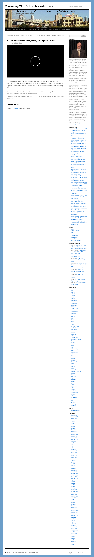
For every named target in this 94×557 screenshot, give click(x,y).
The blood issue (74, 392)
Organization (29, 92)
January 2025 (74, 433)
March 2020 (73, 525)
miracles (73, 365)
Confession (73, 313)
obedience (73, 373)
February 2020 (74, 527)
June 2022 (73, 481)
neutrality (73, 366)
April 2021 (73, 504)
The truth (73, 394)
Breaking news (74, 303)
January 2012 (74, 543)
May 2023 (73, 465)
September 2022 (74, 478)
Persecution (73, 376)
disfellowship (74, 319)
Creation (73, 315)
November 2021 (74, 493)
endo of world (74, 329)
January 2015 (74, 533)
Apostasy (73, 295)
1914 (72, 289)
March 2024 (73, 449)
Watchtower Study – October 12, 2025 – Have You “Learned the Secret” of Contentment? (79, 192)
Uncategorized (36, 92)
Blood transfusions (75, 302)
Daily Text (73, 316)
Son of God (73, 391)
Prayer (72, 378)
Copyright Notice (42, 29)
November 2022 (74, 475)
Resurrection (73, 384)
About (25, 29)
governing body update (76, 339)
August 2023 (73, 460)
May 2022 (73, 483)
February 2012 (74, 541)
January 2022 (74, 489)
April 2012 (73, 539)
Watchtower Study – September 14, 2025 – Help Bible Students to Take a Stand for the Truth (79, 208)
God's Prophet (74, 336)
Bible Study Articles (18, 29)
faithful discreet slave (75, 331)
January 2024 (74, 452)
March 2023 (73, 468)
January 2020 (74, 528)
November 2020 (74, 512)
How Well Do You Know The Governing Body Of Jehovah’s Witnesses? (79, 264)
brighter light (74, 305)
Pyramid (73, 382)
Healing (72, 340)
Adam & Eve (74, 292)
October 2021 (74, 494)
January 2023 (74, 471)
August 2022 (73, 480)
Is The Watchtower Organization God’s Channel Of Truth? (78, 260)
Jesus (24, 92)
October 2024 (74, 438)
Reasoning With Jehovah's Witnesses (29, 6)
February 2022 (74, 488)
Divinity (72, 321)
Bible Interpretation (75, 298)
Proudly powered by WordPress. (78, 552)
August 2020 (73, 517)
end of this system (75, 326)
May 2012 (73, 538)
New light (73, 368)
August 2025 (73, 421)
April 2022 (73, 484)
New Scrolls (73, 370)
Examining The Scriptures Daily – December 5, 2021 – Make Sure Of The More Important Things (79, 247)
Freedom (73, 332)
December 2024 (74, 434)
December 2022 (74, 473)
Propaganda (73, 379)
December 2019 (74, 530)
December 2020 (74, 510)
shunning (73, 389)
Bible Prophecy (74, 300)
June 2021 (73, 501)
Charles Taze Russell (75, 310)
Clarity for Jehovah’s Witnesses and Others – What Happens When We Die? (78, 133)
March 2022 (73, 486)
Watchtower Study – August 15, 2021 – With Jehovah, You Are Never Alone (79, 252)
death (72, 318)
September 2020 (74, 515)
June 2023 (73, 463)
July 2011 (73, 544)
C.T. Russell (73, 306)
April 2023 (73, 467)
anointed (73, 294)
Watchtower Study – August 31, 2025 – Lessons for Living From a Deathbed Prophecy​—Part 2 (79, 218)
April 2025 (73, 428)
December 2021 (74, 491)
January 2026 (74, 415)
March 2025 (73, 429)
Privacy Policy (33, 29)
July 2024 (73, 442)
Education (73, 323)
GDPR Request (66, 29)
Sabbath (72, 387)
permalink (35, 93)
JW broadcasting (74, 349)
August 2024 (73, 441)
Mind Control (74, 361)
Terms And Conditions (54, 29)
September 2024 (74, 439)
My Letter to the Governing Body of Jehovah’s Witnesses (77, 271)
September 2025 (74, 420)
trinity (72, 395)
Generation (73, 334)
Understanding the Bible (76, 399)
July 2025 (73, 423)
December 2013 (74, 535)
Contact (9, 29)
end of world (73, 327)
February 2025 (74, 431)
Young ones (73, 405)
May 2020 (73, 522)
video (72, 400)
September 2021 (74, 496)
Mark (20, 43)
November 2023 (74, 455)
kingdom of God (74, 352)
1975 (72, 290)
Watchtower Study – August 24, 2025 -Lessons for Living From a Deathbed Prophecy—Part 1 (79, 222)
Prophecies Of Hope (75, 410)
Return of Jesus (74, 386)
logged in (17, 108)
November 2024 (74, 436)
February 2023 (74, 470)
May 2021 (73, 502)
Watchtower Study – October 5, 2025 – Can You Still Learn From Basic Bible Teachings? (79, 197)
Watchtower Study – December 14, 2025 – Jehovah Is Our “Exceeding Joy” (78, 148)
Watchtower (43, 92)
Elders (72, 324)
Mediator (73, 358)
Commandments (74, 311)
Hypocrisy (73, 344)
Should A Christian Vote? (76, 156)
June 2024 (73, 444)
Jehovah (59, 92)
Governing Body (74, 337)
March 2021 (73, 505)
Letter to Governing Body (76, 353)
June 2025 (73, 425)
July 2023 (73, 462)
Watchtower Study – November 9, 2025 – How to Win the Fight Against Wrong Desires (79, 177)
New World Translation (76, 371)
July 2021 (73, 499)
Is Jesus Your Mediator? (80, 268)
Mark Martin (16, 93)
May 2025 (73, 426)
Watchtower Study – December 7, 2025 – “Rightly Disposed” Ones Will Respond (79, 153)
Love (72, 355)
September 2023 (74, 459)
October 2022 (74, 476)
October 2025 (74, 418)
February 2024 (74, 450)
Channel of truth (74, 308)
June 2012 (73, 536)
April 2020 (73, 523)
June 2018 (73, 531)
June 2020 (73, 520)
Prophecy (73, 381)
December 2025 (74, 416)
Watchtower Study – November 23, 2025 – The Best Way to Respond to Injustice (78, 166)
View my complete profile (75, 124)
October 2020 (74, 514)
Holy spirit (73, 342)
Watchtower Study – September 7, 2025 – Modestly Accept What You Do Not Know (78, 213)
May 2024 (73, 446)
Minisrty (73, 363)
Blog (72, 232)
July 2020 (73, 518)
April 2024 (73, 447)
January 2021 (74, 509)
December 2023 (74, 454)
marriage (73, 357)
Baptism (20, 92)
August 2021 (73, 497)
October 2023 (74, 457)
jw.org (11, 93)
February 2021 (74, 507)
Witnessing (73, 404)
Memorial (73, 360)
